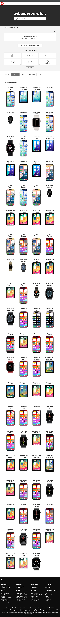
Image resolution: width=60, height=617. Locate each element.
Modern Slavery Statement (51, 590)
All (15, 74)
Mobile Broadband (5, 593)
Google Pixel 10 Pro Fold (21, 597)
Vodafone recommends (6, 597)
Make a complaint (34, 593)
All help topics (34, 586)
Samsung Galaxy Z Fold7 (21, 596)
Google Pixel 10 (19, 600)
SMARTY (47, 602)
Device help (11, 27)
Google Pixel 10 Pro (20, 599)
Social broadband (34, 600)
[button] (30, 45)
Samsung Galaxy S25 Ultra (22, 592)
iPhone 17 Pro (19, 587)
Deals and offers (4, 599)
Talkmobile (47, 597)
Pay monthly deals (5, 586)
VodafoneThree (48, 599)
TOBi (32, 597)
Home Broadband (5, 594)
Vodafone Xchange (5, 602)
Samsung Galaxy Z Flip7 (21, 594)
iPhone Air (18, 589)
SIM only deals (4, 589)
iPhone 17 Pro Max (20, 586)
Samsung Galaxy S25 (21, 593)
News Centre (48, 589)
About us (47, 586)
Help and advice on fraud (36, 594)
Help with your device (35, 587)
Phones (23, 74)
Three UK (47, 600)
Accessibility (33, 602)
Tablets (41, 74)
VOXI (46, 596)
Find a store (33, 590)
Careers (47, 592)
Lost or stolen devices (35, 589)
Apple (17, 27)
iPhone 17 (18, 590)
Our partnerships (49, 594)
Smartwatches (32, 74)
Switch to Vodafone (49, 593)
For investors (48, 587)
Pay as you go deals (5, 587)
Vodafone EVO (4, 600)
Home (6, 27)
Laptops (3, 596)
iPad (2, 590)
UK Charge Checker (35, 599)
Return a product (34, 596)
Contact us (33, 592)
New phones (18, 602)
